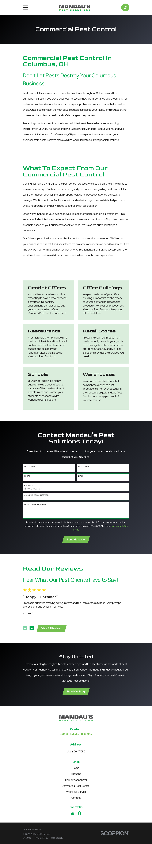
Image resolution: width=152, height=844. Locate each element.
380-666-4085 (76, 734)
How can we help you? (35, 504)
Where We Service (76, 791)
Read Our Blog (76, 691)
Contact (76, 797)
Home (76, 768)
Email (80, 476)
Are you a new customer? (36, 495)
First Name (29, 466)
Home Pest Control (76, 780)
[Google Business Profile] (72, 813)
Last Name (83, 466)
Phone (27, 476)
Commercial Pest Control (76, 786)
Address (28, 485)
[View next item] (32, 628)
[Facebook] (79, 813)
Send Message (76, 539)
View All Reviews (51, 628)
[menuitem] (27, 837)
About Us (76, 774)
